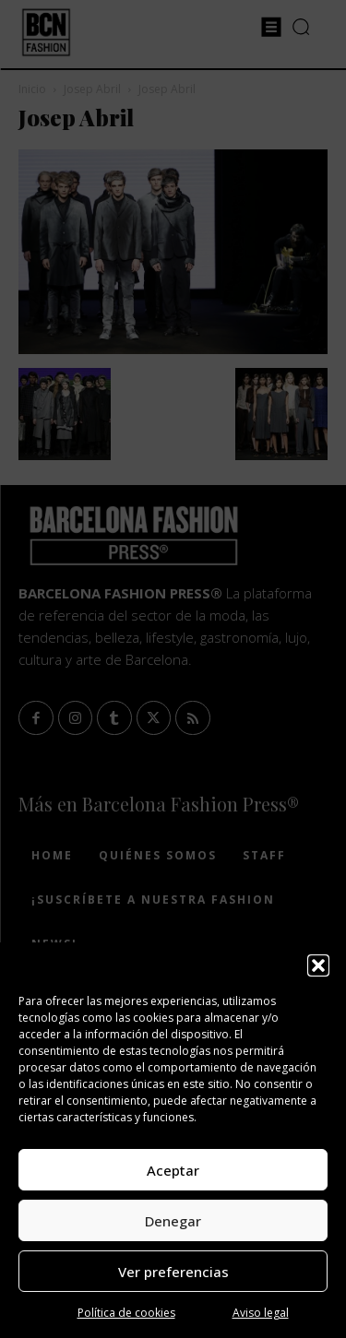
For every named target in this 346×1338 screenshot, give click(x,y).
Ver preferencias (173, 1271)
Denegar (173, 1221)
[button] (318, 965)
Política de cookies (126, 1312)
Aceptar (173, 1170)
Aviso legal (261, 1312)
